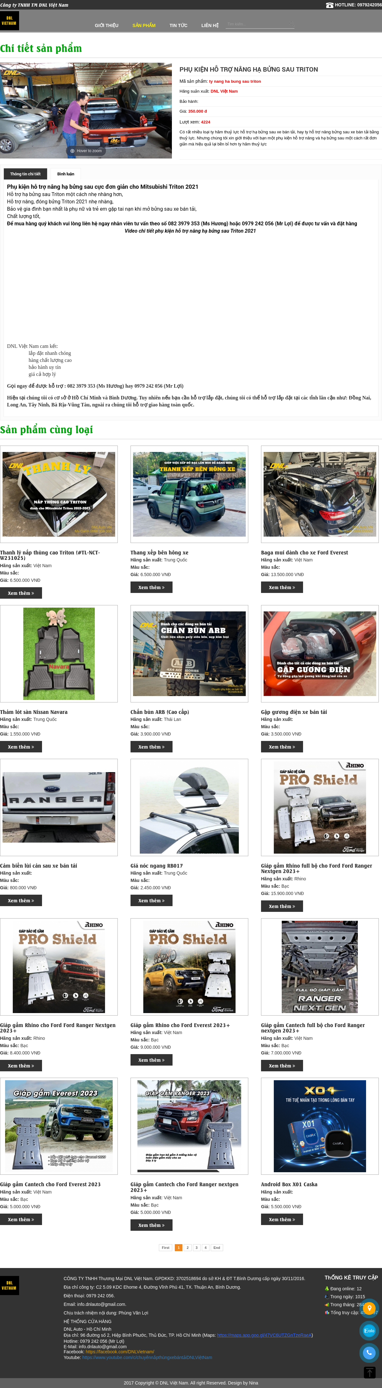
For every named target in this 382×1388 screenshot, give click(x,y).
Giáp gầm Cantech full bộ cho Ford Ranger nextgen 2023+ (313, 1027)
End (217, 1248)
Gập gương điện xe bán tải (294, 712)
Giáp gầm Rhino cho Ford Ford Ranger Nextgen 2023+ (58, 1027)
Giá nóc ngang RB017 (157, 865)
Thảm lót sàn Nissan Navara (33, 712)
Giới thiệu (106, 25)
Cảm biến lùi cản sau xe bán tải (38, 865)
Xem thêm (21, 593)
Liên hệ (210, 25)
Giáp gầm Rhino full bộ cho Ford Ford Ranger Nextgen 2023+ (316, 868)
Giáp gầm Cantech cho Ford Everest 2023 (50, 1184)
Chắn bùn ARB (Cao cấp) (160, 712)
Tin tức (178, 25)
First (165, 1248)
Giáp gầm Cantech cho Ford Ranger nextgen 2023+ (184, 1186)
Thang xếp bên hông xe (159, 552)
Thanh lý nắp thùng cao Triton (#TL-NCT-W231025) (50, 554)
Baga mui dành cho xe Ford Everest (304, 552)
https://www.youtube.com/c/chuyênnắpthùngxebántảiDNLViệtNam (147, 1357)
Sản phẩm (143, 25)
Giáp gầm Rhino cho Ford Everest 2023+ (180, 1025)
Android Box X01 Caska (289, 1184)
